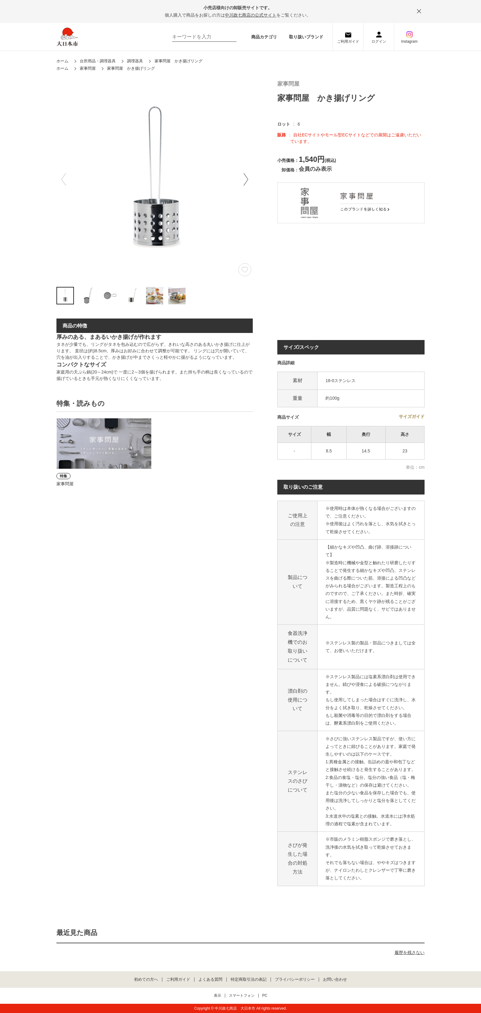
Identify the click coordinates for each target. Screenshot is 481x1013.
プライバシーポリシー (295, 979)
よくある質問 (210, 979)
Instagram (409, 41)
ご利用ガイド (348, 41)
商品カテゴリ (264, 36)
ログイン (378, 41)
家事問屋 (288, 84)
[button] (246, 179)
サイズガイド (412, 416)
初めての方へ (146, 979)
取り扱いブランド (306, 36)
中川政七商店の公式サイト (250, 15)
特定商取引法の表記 (249, 979)
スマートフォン (242, 996)
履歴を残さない (409, 952)
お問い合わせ (335, 979)
